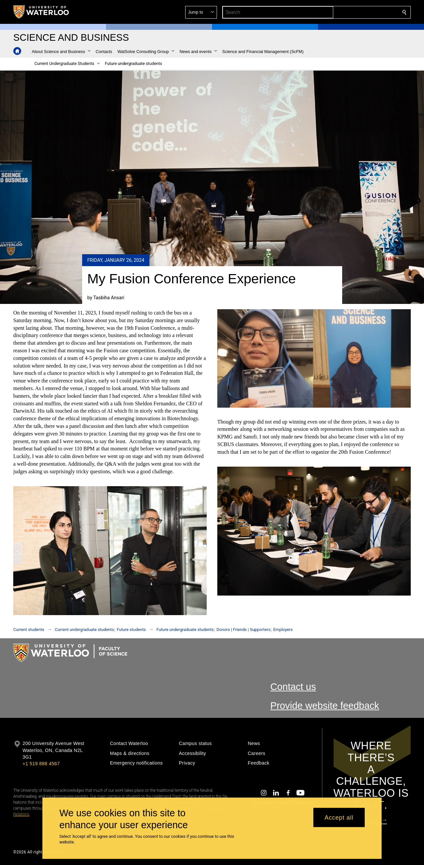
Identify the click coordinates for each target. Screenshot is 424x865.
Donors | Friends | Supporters (244, 629)
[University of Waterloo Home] (41, 12)
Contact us (293, 686)
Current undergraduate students (84, 629)
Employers (283, 629)
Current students (28, 629)
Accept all (339, 817)
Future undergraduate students (185, 629)
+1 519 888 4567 (41, 763)
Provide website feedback (324, 705)
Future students (131, 629)
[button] (356, 12)
